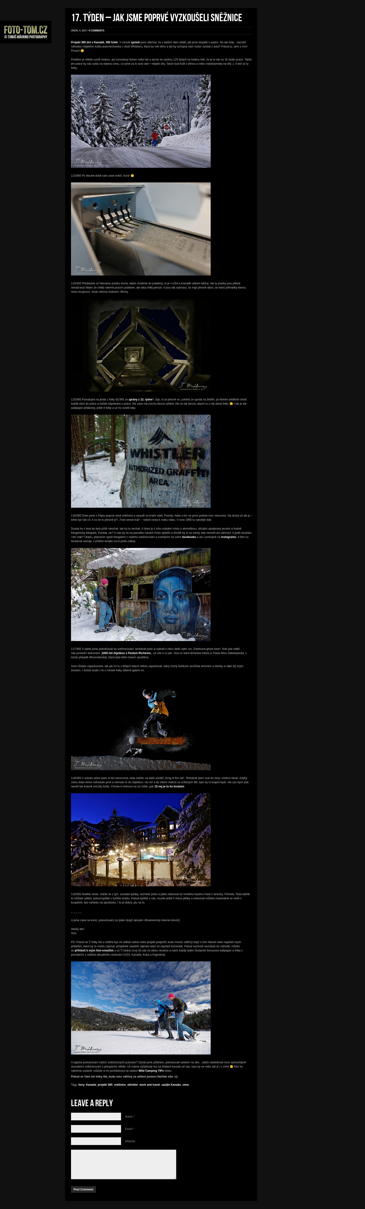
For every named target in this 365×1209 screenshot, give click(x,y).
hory (81, 1084)
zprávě (135, 42)
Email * (129, 1129)
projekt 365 (105, 1084)
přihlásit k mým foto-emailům (94, 950)
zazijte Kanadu (171, 1084)
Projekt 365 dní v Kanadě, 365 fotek (94, 42)
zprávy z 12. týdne (141, 399)
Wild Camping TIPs (151, 1070)
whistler (132, 1084)
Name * (129, 1116)
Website (130, 1141)
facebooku (189, 537)
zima (185, 1084)
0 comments (97, 30)
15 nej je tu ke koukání (169, 786)
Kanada (91, 1084)
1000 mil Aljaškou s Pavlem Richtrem (126, 653)
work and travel (149, 1084)
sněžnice (120, 1084)
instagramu (228, 537)
